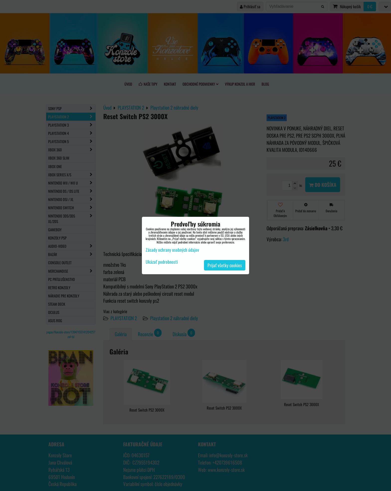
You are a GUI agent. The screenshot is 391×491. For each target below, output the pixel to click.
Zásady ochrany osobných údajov (172, 249)
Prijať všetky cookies (224, 265)
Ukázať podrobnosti (162, 261)
